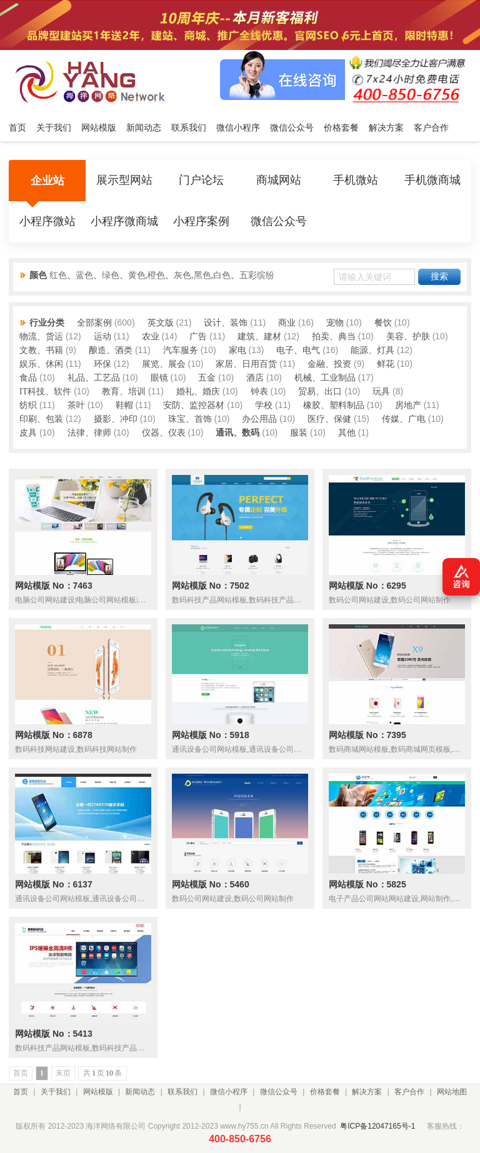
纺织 (28, 405)
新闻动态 (140, 1091)
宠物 (335, 322)
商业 (287, 322)
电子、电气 (298, 350)
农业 (150, 336)
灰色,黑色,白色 (202, 275)
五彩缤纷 (256, 275)
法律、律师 (89, 432)
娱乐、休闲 (41, 364)
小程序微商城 (124, 222)
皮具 (28, 432)
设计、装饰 (226, 322)
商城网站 (278, 180)
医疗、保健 (329, 419)
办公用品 (259, 419)
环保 (102, 364)
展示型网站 (124, 180)
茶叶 (76, 405)
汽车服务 (180, 350)
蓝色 (84, 275)
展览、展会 (164, 364)
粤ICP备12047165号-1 (377, 1126)
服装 (299, 432)
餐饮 (383, 322)
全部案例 (94, 322)
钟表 (259, 391)
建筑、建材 (259, 336)
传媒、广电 (404, 419)
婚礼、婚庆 (198, 391)
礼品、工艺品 (94, 377)
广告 (198, 336)
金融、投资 (329, 364)
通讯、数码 (237, 432)
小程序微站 (47, 222)
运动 (102, 336)
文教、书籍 (41, 350)
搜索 (439, 276)
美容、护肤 (408, 336)
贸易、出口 (320, 391)
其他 (347, 432)
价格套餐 (325, 1091)
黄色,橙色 (147, 275)
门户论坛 (201, 180)
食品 (28, 377)
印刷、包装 (41, 419)
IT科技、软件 (45, 391)
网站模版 (98, 1091)
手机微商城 (432, 180)
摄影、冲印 (116, 419)
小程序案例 (201, 222)
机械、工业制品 (325, 377)
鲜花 (385, 364)
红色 (58, 275)
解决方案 (367, 1091)
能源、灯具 (372, 350)
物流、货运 (41, 336)
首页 (20, 1091)
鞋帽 (124, 405)
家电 (237, 350)
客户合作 (409, 1091)
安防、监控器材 (193, 405)
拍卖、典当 (334, 336)
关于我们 (56, 1091)
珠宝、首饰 (190, 419)
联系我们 (183, 1091)
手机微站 (355, 180)
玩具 (381, 391)
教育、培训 (124, 391)
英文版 (161, 322)
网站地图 (452, 1091)
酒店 (255, 377)
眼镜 (159, 377)
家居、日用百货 (246, 364)
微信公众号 (279, 222)
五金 (207, 377)
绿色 (110, 275)
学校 (263, 405)
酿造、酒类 (110, 350)
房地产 (408, 405)
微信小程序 (229, 1091)
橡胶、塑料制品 (333, 405)
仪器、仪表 (164, 432)
